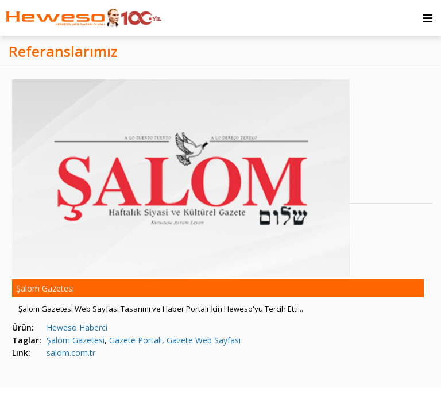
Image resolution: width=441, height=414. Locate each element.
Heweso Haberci (77, 327)
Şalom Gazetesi (76, 340)
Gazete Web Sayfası (204, 340)
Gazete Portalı (135, 340)
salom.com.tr (71, 352)
